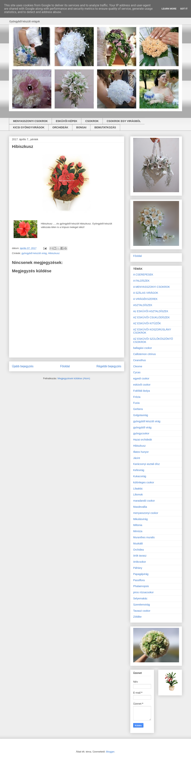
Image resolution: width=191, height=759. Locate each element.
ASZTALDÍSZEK (142, 305)
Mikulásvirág (140, 519)
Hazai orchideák (142, 439)
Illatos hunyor (141, 451)
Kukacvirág (139, 476)
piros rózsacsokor (143, 592)
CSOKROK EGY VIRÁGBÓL (124, 121)
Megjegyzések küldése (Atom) (74, 378)
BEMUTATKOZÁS (105, 127)
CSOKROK (92, 121)
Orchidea (138, 549)
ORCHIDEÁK (60, 127)
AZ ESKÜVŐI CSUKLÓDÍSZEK (151, 317)
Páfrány (137, 567)
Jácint (136, 458)
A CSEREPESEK (143, 274)
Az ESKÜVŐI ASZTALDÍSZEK (150, 311)
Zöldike (137, 616)
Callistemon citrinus (144, 354)
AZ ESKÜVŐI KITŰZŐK (147, 323)
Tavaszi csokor (141, 610)
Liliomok (138, 494)
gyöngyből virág (142, 427)
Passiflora (139, 580)
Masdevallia (140, 506)
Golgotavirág (140, 415)
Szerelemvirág (141, 604)
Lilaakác (138, 488)
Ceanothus (139, 360)
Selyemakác (140, 598)
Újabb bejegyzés (22, 366)
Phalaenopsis (141, 586)
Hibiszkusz (54, 253)
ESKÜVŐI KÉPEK (66, 121)
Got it (184, 8)
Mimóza (137, 531)
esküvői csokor (142, 384)
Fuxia (136, 402)
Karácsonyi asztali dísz (146, 463)
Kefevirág (138, 470)
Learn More (169, 8)
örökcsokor (139, 561)
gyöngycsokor (141, 433)
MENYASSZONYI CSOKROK (30, 121)
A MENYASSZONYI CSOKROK (151, 286)
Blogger (110, 751)
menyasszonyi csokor (145, 512)
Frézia (136, 396)
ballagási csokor (142, 347)
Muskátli (138, 543)
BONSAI (81, 127)
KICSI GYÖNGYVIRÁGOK (28, 127)
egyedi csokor (141, 378)
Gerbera (138, 409)
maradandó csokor (144, 500)
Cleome (137, 366)
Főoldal (65, 366)
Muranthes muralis (144, 537)
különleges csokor (143, 482)
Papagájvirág (140, 574)
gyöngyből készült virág (34, 253)
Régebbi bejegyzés (108, 366)
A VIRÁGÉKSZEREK (145, 298)
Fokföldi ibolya (141, 390)
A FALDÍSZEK (141, 280)
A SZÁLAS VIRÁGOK (145, 292)
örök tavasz (140, 555)
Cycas (136, 372)
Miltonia (137, 525)
